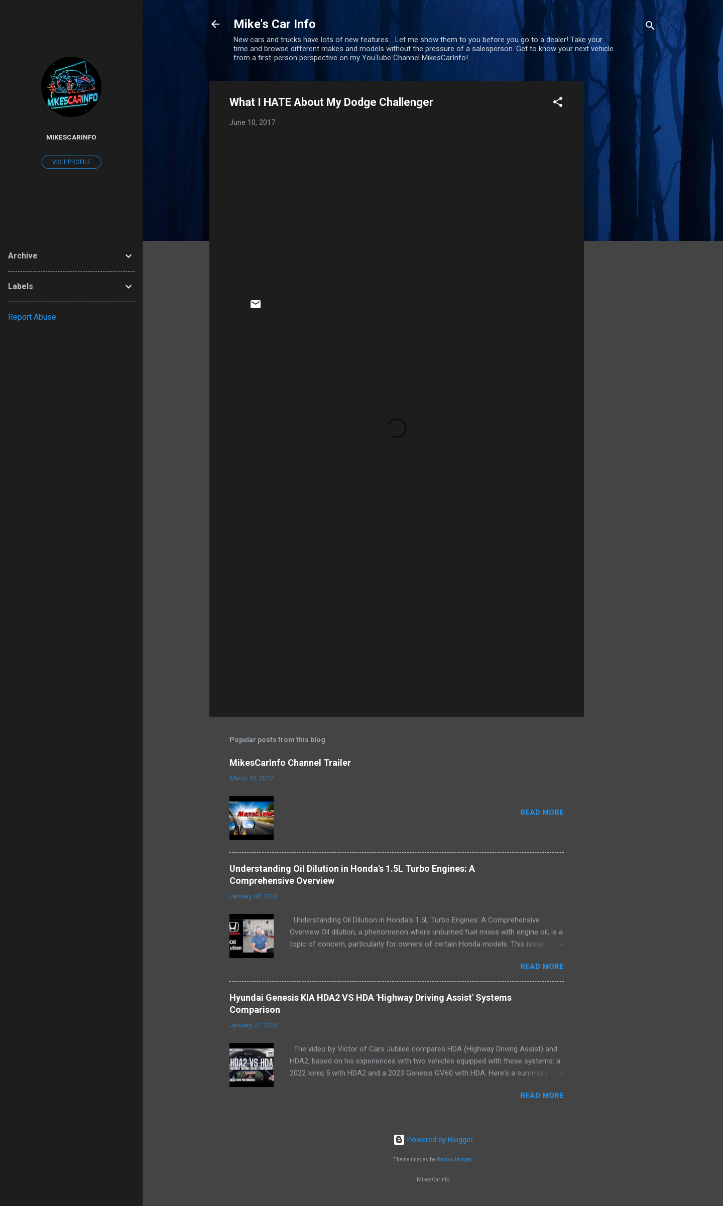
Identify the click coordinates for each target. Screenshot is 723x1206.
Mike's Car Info (274, 24)
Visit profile (71, 162)
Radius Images (454, 1159)
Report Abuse (32, 317)
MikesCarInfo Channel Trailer (290, 762)
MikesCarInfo (71, 137)
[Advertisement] (624, 231)
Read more (542, 812)
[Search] (650, 27)
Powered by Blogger (433, 1139)
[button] (558, 103)
